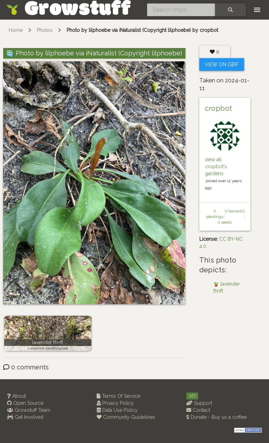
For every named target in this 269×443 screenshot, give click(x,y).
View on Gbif (222, 64)
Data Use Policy (117, 410)
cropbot (218, 108)
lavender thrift (47, 342)
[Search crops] (181, 10)
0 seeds (225, 222)
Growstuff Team (28, 410)
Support (199, 403)
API (192, 396)
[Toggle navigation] (257, 10)
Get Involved (25, 417)
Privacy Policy (115, 403)
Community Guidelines (126, 417)
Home (16, 30)
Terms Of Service (118, 396)
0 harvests (234, 211)
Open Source (25, 403)
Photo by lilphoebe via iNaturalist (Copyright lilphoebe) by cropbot (142, 30)
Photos (45, 30)
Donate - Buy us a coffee (216, 417)
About (16, 396)
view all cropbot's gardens (216, 166)
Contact (198, 410)
